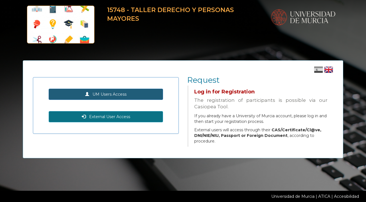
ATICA (324, 196)
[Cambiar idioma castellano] (319, 71)
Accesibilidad (346, 196)
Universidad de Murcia (293, 196)
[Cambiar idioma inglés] (328, 71)
